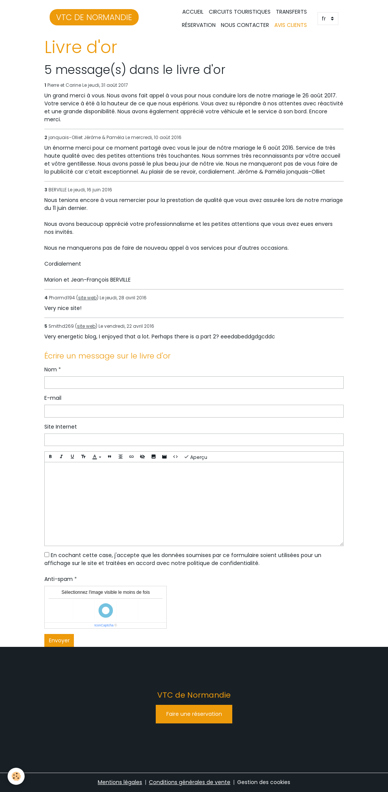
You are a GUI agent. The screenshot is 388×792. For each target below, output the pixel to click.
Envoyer (59, 640)
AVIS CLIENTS (290, 25)
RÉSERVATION (199, 25)
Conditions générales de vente (189, 782)
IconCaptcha (104, 625)
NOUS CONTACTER (245, 25)
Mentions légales (120, 782)
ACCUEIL (192, 12)
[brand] (94, 18)
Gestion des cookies (263, 782)
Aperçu (195, 457)
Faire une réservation (194, 714)
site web (87, 298)
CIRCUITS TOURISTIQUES (240, 12)
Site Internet (60, 426)
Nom (50, 369)
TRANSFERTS (291, 12)
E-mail (52, 398)
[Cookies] (16, 776)
